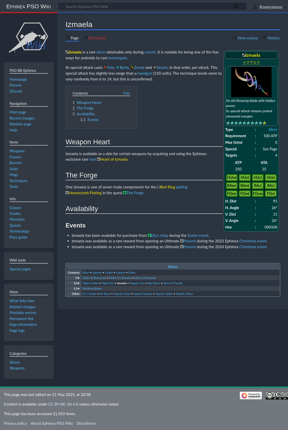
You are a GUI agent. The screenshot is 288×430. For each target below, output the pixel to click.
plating (181, 187)
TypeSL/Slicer (184, 293)
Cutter (109, 272)
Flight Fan (107, 283)
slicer (101, 52)
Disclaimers (86, 423)
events (150, 52)
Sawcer (120, 272)
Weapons (17, 368)
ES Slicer (105, 293)
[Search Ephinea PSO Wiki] (152, 6)
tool (92, 159)
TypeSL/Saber (164, 293)
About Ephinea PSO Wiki (52, 423)
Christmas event (253, 241)
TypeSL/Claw (121, 293)
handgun (145, 73)
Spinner (97, 272)
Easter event (197, 235)
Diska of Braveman (94, 277)
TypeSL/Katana (142, 293)
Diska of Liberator (120, 277)
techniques (117, 57)
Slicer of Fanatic (173, 283)
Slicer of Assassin (145, 277)
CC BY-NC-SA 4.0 (63, 404)
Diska (131, 272)
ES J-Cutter (89, 293)
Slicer (273, 129)
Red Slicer (154, 283)
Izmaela (122, 283)
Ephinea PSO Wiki (28, 6)
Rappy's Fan (137, 283)
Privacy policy (15, 423)
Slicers (173, 267)
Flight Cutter (90, 283)
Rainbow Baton (92, 288)
